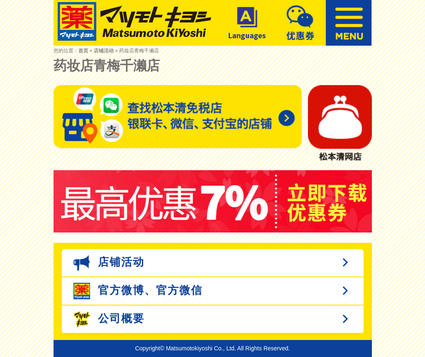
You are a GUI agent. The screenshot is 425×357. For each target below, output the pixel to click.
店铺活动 (104, 51)
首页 (83, 51)
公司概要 (108, 319)
